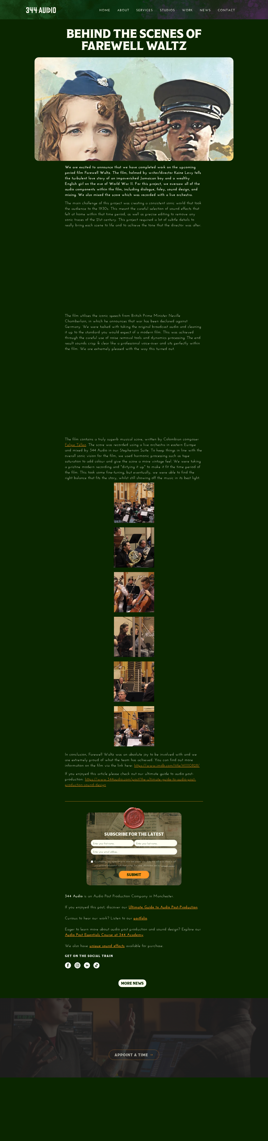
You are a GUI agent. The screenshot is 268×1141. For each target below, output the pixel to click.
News (205, 9)
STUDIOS (167, 9)
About (123, 9)
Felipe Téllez (75, 444)
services (144, 9)
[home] (41, 10)
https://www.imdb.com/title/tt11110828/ (167, 765)
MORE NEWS (132, 983)
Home (104, 9)
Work (187, 9)
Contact (226, 9)
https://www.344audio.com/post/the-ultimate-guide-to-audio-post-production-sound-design (130, 781)
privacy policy (168, 865)
